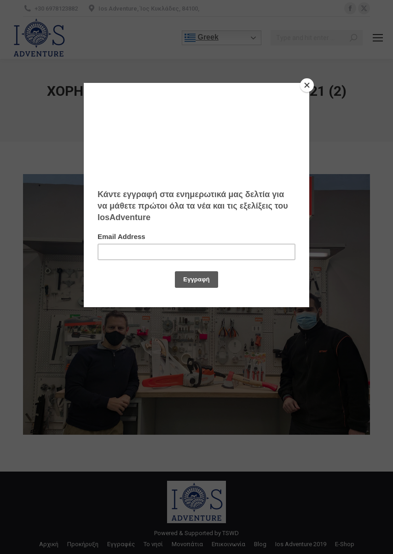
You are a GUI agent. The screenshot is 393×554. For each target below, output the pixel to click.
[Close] (307, 85)
